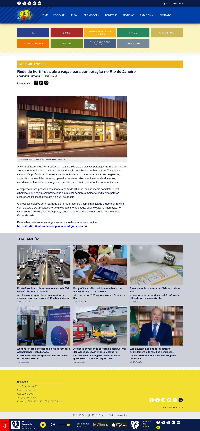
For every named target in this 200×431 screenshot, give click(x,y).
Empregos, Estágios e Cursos (100, 32)
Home (44, 15)
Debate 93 (111, 15)
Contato (165, 15)
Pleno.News (133, 43)
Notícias (128, 15)
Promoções (91, 15)
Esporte (66, 43)
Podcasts (59, 15)
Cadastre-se (177, 3)
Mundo (133, 32)
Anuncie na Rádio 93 (173, 407)
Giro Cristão (166, 32)
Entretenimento (33, 43)
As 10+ (74, 15)
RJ (33, 32)
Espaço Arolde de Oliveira (100, 43)
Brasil (66, 32)
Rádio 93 (145, 15)
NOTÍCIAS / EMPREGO (33, 64)
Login (164, 3)
